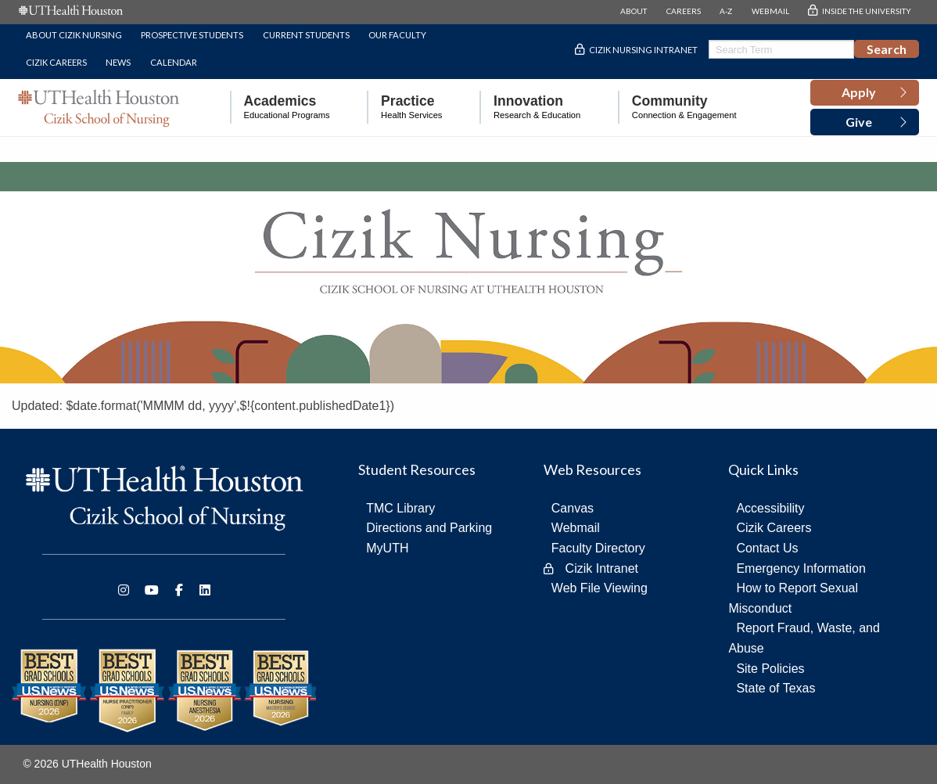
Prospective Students (192, 35)
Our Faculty (397, 35)
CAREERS (683, 11)
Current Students (306, 35)
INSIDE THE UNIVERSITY (866, 11)
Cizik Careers (56, 62)
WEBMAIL (770, 11)
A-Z (726, 11)
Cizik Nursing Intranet (643, 50)
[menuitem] (280, 107)
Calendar (173, 62)
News (118, 62)
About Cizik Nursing (74, 35)
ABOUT (633, 11)
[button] (864, 93)
